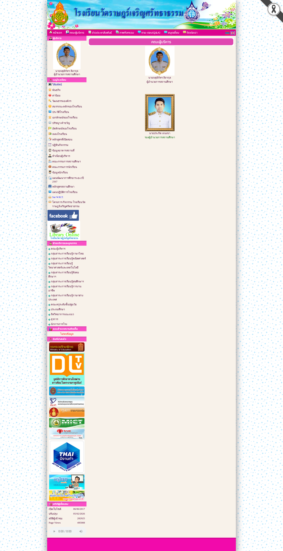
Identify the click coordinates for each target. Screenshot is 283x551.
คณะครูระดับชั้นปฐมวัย (62, 304)
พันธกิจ (56, 90)
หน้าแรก (55, 32)
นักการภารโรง (57, 324)
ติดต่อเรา (190, 32)
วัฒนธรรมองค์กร (61, 101)
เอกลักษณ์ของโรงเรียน (64, 117)
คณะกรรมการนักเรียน (64, 167)
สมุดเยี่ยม (171, 32)
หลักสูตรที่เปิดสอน (62, 139)
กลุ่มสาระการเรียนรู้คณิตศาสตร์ (67, 258)
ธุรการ (53, 319)
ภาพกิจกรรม (125, 32)
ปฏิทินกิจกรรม (60, 145)
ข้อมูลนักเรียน (60, 172)
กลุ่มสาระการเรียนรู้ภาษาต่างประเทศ (65, 297)
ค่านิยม (56, 95)
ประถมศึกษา (56, 309)
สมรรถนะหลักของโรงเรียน (67, 106)
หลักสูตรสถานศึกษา (63, 186)
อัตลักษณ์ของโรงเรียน (64, 128)
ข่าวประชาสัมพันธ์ (100, 32)
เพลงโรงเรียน (59, 134)
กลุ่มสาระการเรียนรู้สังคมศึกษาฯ (63, 274)
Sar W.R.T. (57, 197)
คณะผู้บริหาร (75, 32)
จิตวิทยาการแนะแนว (61, 314)
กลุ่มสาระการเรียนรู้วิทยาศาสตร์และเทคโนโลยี (63, 265)
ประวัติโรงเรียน (60, 112)
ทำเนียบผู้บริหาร (61, 156)
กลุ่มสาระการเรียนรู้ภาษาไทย (66, 253)
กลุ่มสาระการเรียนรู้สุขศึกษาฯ (66, 281)
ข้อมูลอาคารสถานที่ (63, 150)
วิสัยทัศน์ (57, 84)
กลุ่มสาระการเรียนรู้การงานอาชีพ (64, 288)
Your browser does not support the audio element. (67, 531)
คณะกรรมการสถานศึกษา (66, 161)
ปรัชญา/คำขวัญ (61, 123)
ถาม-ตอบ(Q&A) (149, 32)
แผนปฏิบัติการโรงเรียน (64, 192)
